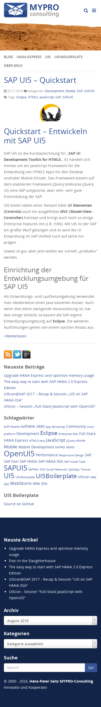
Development (54, 91)
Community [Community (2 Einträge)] (76, 426)
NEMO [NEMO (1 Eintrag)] (70, 447)
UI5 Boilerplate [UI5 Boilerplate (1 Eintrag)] (25, 477)
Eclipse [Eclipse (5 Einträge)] (48, 433)
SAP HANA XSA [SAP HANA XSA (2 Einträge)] (50, 461)
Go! (91, 667)
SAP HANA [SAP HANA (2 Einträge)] (28, 461)
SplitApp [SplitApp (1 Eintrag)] (74, 469)
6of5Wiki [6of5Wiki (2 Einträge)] (28, 426)
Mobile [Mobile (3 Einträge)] (10, 447)
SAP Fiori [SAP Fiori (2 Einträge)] (11, 461)
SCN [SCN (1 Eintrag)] (42, 469)
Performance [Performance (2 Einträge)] (47, 454)
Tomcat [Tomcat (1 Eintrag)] (85, 469)
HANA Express (29, 57)
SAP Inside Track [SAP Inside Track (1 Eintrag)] (75, 462)
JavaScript (47, 97)
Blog (8, 57)
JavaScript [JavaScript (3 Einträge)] (55, 440)
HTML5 (33, 97)
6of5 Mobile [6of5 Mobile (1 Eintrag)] (12, 427)
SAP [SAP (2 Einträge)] (88, 454)
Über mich (13, 65)
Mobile (70, 91)
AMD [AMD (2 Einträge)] (40, 426)
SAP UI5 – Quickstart (40, 80)
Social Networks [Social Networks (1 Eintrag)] (56, 469)
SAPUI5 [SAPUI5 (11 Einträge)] (15, 468)
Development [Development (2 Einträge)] (27, 433)
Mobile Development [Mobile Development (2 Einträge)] (36, 446)
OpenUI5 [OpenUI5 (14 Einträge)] (19, 453)
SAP (80, 91)
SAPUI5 (89, 91)
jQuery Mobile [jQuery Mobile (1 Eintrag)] (75, 440)
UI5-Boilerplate (68, 57)
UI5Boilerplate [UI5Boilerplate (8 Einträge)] (56, 476)
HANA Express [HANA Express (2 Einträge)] (16, 440)
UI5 (47, 57)
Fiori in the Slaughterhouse (32, 560)
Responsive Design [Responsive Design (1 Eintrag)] (71, 455)
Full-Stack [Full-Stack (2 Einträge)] (87, 433)
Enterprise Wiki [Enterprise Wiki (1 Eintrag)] (68, 434)
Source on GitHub (19, 503)
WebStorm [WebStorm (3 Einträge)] (21, 483)
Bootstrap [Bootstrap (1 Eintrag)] (58, 427)
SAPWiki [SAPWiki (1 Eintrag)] (33, 469)
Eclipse (21, 97)
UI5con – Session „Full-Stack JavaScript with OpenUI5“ (49, 406)
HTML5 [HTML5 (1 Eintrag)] (33, 440)
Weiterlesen (15, 336)
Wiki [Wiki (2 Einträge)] (36, 483)
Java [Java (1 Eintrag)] (42, 440)
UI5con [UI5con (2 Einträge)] (83, 476)
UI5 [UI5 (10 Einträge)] (9, 475)
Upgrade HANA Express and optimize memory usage (49, 375)
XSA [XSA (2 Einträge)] (44, 483)
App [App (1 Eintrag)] (48, 427)
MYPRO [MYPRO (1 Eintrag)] (60, 447)
